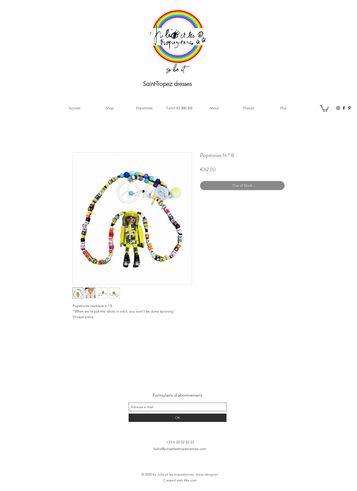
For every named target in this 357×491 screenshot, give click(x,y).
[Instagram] (338, 108)
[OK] (177, 418)
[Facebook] (344, 108)
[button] (324, 108)
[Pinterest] (349, 108)
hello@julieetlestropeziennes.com (180, 448)
